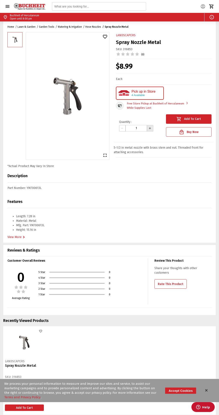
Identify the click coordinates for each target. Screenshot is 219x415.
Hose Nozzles (93, 26)
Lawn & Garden (27, 26)
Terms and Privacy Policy (22, 397)
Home (10, 26)
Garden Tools (46, 26)
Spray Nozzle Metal (117, 26)
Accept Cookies (181, 390)
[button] (7, 6)
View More (16, 237)
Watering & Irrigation (70, 26)
